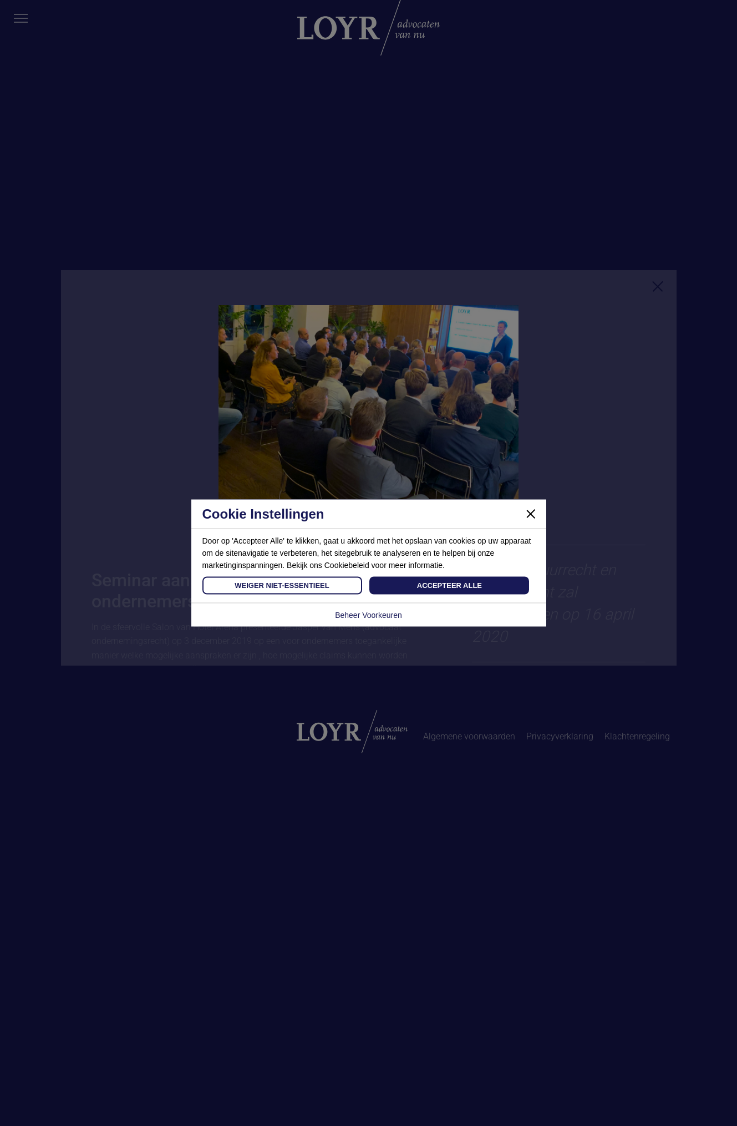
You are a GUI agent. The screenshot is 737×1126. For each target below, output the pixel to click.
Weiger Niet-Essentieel (282, 585)
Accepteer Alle (449, 585)
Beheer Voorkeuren (368, 615)
